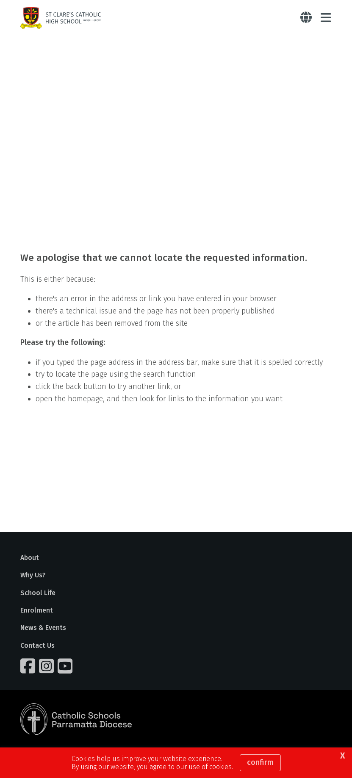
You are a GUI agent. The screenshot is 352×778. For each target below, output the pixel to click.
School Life (37, 593)
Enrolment (36, 610)
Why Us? (33, 575)
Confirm (260, 762)
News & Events (43, 628)
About (29, 558)
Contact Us (37, 645)
